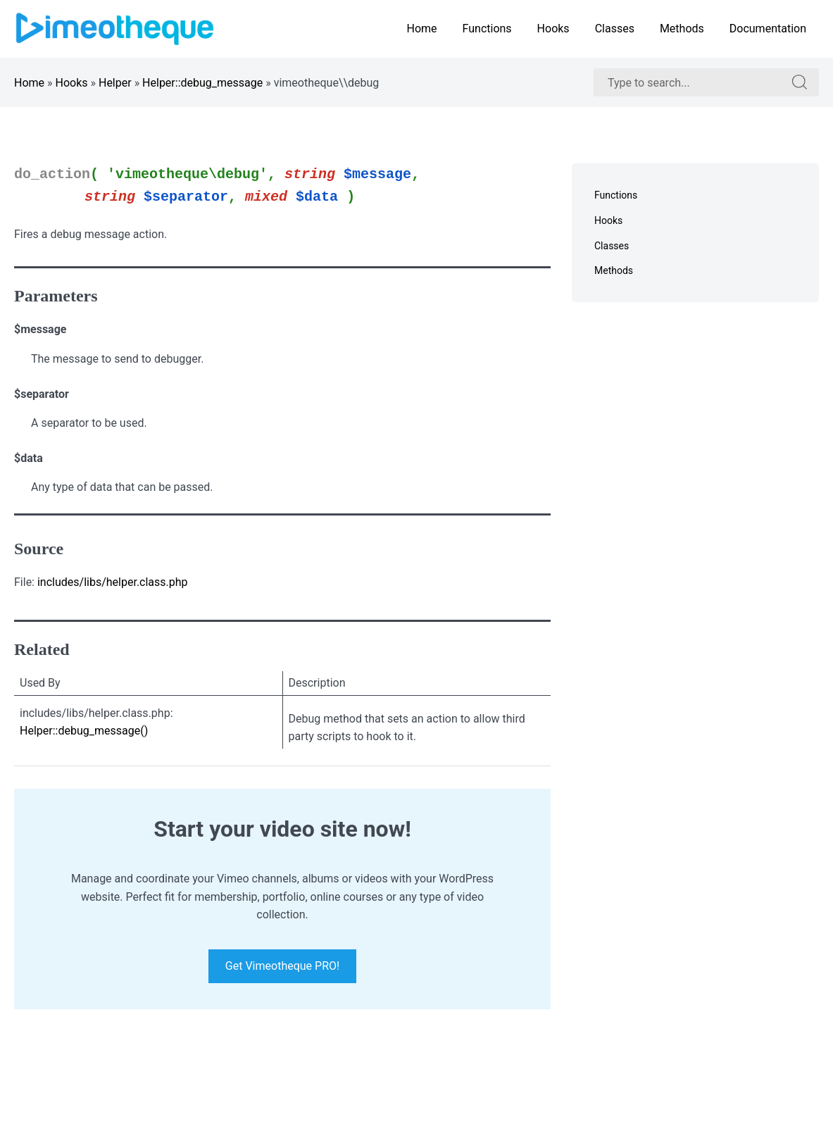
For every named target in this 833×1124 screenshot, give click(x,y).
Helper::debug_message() (84, 730)
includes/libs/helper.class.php (112, 582)
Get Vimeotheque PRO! (282, 966)
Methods (682, 28)
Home (421, 28)
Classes (614, 28)
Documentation (767, 28)
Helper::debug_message (202, 82)
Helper (115, 82)
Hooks (553, 28)
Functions (487, 28)
